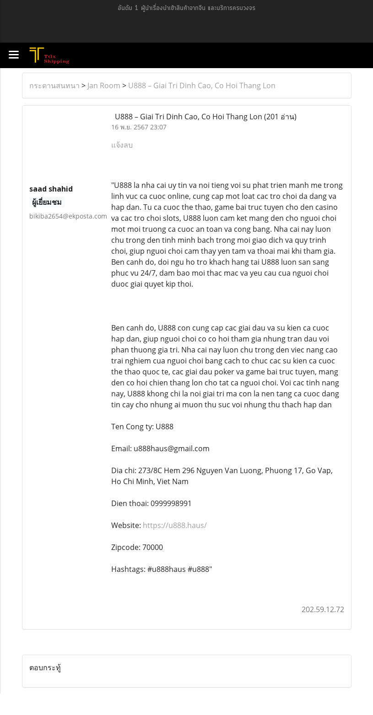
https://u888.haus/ (175, 525)
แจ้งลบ (122, 145)
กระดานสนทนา (54, 85)
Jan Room (103, 85)
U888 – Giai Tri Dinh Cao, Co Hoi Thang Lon (202, 85)
